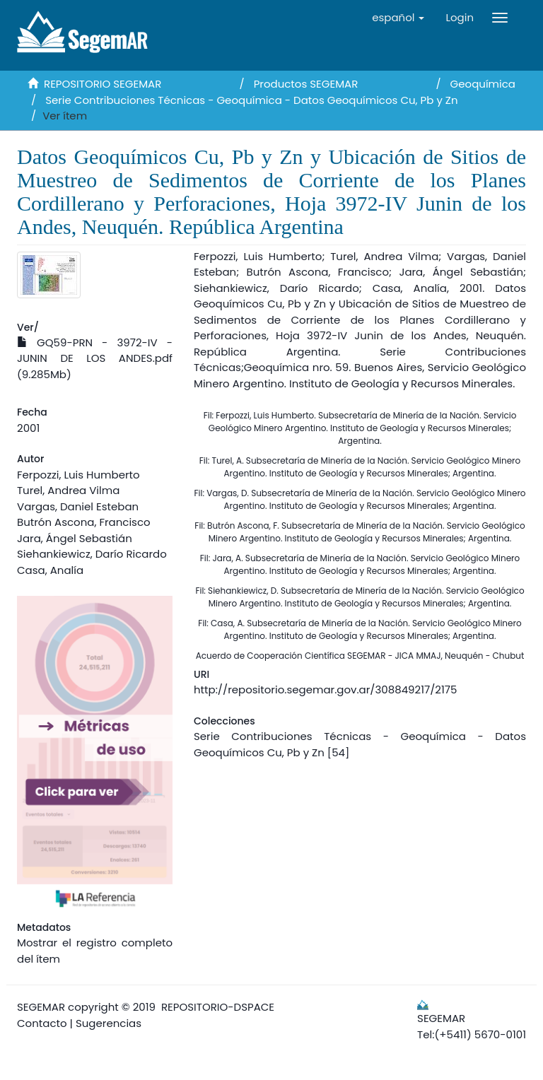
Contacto (42, 1023)
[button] (398, 17)
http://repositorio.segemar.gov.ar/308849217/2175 (325, 689)
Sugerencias (108, 1023)
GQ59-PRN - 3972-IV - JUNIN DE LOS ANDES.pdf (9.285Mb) (95, 358)
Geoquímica (482, 83)
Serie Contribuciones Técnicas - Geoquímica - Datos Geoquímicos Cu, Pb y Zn (251, 100)
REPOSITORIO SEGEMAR (102, 83)
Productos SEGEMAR (306, 83)
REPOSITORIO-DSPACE (217, 1006)
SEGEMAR (41, 1006)
